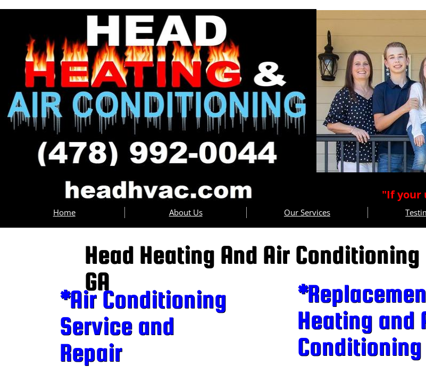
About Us (186, 212)
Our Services (307, 212)
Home (64, 212)
